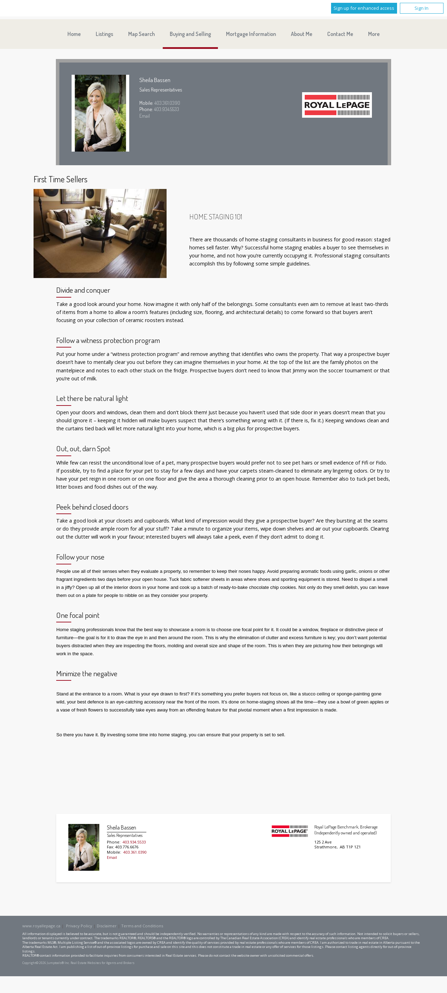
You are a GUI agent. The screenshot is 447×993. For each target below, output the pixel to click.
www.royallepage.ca (41, 925)
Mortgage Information (251, 33)
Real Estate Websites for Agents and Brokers (102, 963)
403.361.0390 (167, 103)
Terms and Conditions (142, 925)
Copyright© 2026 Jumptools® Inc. (46, 963)
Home (74, 33)
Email (144, 115)
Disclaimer (107, 925)
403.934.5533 (166, 109)
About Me (301, 33)
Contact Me (340, 33)
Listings (104, 33)
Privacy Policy (79, 925)
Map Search (141, 33)
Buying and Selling (190, 33)
